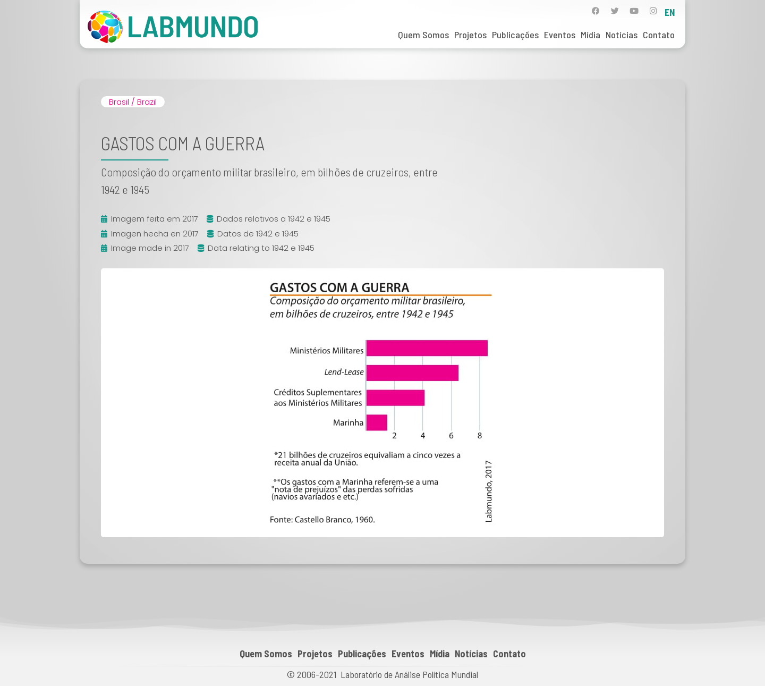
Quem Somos (423, 34)
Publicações (515, 34)
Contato (659, 34)
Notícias (622, 34)
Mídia (590, 34)
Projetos (470, 34)
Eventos (559, 34)
